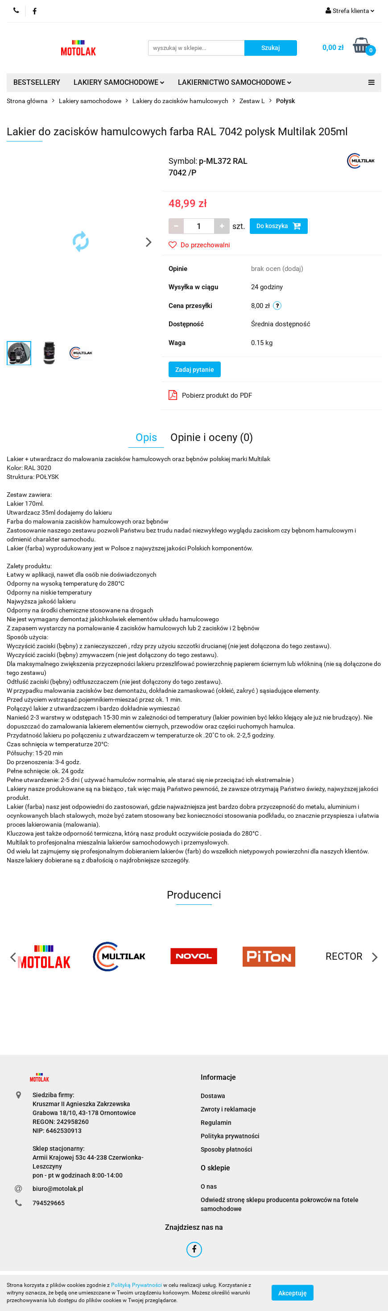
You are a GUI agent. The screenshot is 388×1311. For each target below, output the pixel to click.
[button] (218, 1078)
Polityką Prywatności (136, 1285)
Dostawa (213, 1095)
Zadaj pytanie (194, 369)
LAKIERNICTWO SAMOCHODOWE (235, 82)
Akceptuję (292, 1293)
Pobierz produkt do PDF (210, 395)
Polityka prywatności (230, 1136)
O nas (209, 1186)
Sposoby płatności (226, 1149)
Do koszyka (278, 225)
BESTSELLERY (36, 82)
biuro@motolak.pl (58, 1188)
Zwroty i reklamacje (228, 1109)
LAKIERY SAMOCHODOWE (119, 82)
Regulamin (216, 1122)
